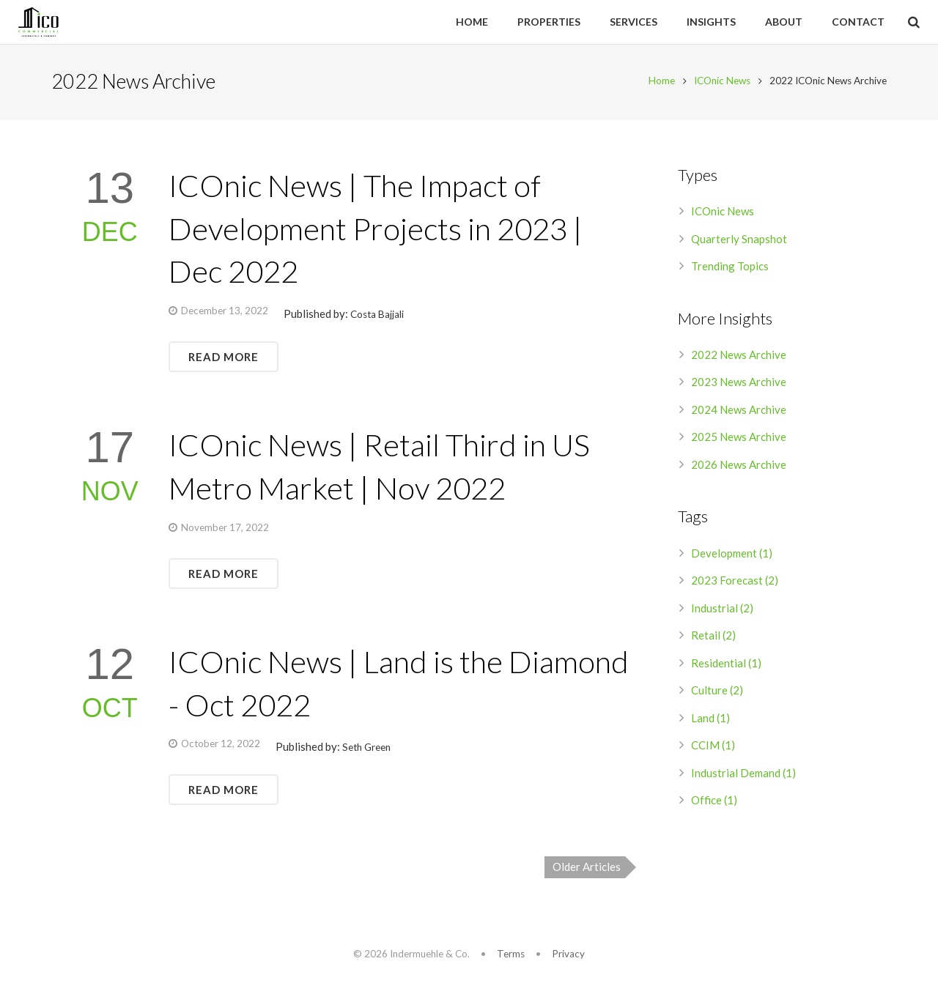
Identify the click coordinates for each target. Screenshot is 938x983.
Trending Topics (730, 268)
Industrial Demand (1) (743, 775)
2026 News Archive (738, 466)
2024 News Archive (738, 411)
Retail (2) (713, 637)
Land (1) (710, 720)
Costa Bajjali (377, 316)
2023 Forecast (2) (734, 582)
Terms (511, 954)
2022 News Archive (738, 356)
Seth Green (366, 749)
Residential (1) (726, 665)
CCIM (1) (713, 747)
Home (662, 83)
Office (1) (714, 802)
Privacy (568, 954)
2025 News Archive (738, 438)
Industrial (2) (722, 610)
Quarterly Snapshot (739, 241)
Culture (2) (717, 692)
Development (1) (731, 555)
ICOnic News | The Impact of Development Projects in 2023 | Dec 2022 (376, 230)
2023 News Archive (738, 383)
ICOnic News (722, 83)
